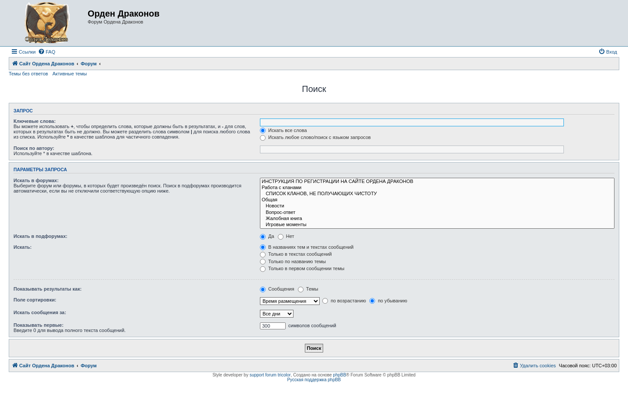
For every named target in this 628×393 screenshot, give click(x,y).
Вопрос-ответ (437, 213)
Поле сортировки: (35, 299)
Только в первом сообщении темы (302, 268)
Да (267, 236)
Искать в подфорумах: (41, 236)
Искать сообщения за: (40, 312)
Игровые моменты (437, 225)
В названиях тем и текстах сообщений (307, 247)
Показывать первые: (39, 325)
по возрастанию (344, 300)
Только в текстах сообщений (296, 254)
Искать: (22, 247)
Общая (437, 200)
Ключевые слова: (35, 121)
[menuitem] (46, 52)
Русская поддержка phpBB (314, 379)
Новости (437, 206)
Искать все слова (283, 130)
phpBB (339, 375)
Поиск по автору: (34, 148)
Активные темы (69, 73)
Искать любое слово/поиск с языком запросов (315, 137)
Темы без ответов (28, 73)
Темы (308, 288)
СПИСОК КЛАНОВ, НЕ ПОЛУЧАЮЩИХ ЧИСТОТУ (437, 194)
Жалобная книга (437, 219)
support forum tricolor (269, 375)
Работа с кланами (437, 188)
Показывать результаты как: (48, 288)
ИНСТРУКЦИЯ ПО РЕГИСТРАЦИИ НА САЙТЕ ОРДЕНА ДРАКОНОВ (437, 182)
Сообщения (277, 288)
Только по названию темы (293, 261)
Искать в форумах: (36, 180)
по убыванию (388, 300)
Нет (286, 236)
